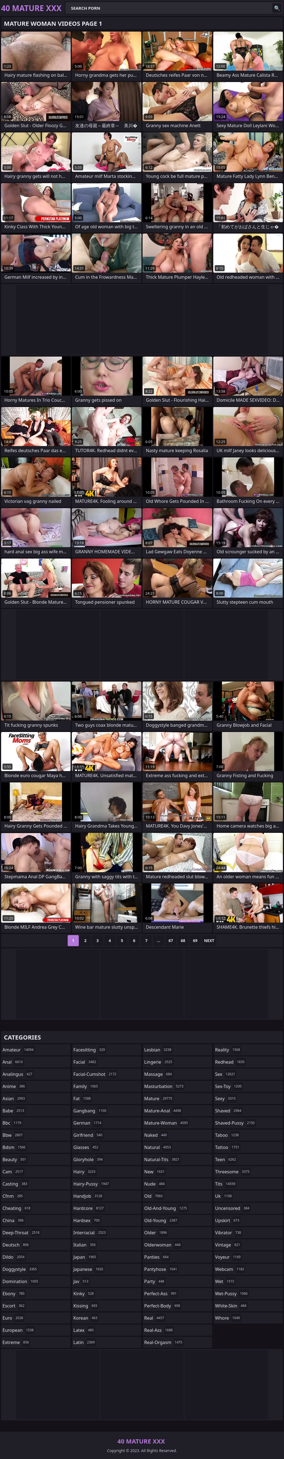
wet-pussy (232, 1293)
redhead (230, 1062)
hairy (85, 1172)
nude (155, 1184)
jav (81, 1281)
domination (20, 1281)
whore (228, 1318)
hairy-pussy (91, 1184)
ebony (14, 1293)
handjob (88, 1196)
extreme (16, 1342)
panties (157, 1257)
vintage (228, 1245)
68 (183, 940)
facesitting (89, 1050)
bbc (12, 1123)
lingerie (159, 1062)
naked (156, 1135)
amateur (18, 1050)
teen (226, 1159)
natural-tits (162, 1159)
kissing (86, 1306)
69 (195, 940)
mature (159, 1098)
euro (13, 1318)
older (156, 1232)
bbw (13, 1135)
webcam (230, 1269)
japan (85, 1257)
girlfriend (88, 1135)
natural (158, 1147)
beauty (14, 1159)
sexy (226, 1098)
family (86, 1086)
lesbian (158, 1050)
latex (84, 1330)
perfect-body (162, 1306)
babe (14, 1111)
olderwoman (163, 1245)
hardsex (87, 1220)
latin (84, 1342)
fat (82, 1098)
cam (13, 1172)
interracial (90, 1232)
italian (85, 1245)
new (155, 1172)
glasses (86, 1147)
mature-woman (166, 1123)
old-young (161, 1220)
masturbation (164, 1086)
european (18, 1330)
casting (15, 1184)
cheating (17, 1208)
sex (226, 1074)
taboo (227, 1135)
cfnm (13, 1196)
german (88, 1123)
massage (158, 1074)
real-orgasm (164, 1342)
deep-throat (21, 1232)
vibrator (229, 1232)
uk (224, 1196)
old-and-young (166, 1208)
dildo (14, 1257)
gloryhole (88, 1159)
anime (14, 1086)
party (155, 1281)
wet (225, 1281)
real (155, 1318)
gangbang (90, 1111)
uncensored (233, 1208)
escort (14, 1306)
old (154, 1196)
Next (209, 940)
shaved (229, 1111)
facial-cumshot (95, 1074)
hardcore (89, 1208)
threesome (233, 1172)
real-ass (159, 1330)
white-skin (231, 1306)
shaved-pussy (235, 1123)
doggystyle (20, 1269)
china (13, 1220)
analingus (18, 1074)
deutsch (16, 1245)
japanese (89, 1269)
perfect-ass (161, 1293)
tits (226, 1184)
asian (14, 1098)
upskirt (228, 1220)
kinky (84, 1293)
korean (86, 1318)
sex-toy (229, 1086)
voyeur (228, 1257)
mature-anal (163, 1111)
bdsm (14, 1147)
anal (13, 1062)
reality (228, 1050)
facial (85, 1062)
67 (171, 940)
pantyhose (161, 1269)
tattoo (228, 1147)
